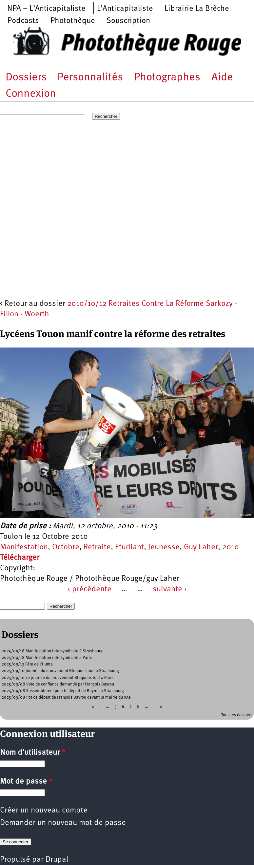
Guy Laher (201, 547)
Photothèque (72, 21)
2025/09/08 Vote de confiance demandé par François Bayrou (58, 684)
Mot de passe (26, 782)
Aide (222, 77)
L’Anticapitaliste (125, 9)
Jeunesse (164, 547)
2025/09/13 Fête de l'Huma (27, 664)
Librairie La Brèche (197, 9)
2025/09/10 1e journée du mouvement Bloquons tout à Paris (57, 678)
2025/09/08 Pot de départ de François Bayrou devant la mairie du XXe (66, 697)
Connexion (31, 94)
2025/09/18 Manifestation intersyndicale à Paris (47, 658)
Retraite (97, 547)
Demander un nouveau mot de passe (63, 823)
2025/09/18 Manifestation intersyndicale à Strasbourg (52, 651)
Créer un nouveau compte (44, 810)
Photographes (167, 77)
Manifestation (24, 547)
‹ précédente (89, 589)
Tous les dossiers (236, 715)
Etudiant (129, 547)
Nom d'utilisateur (32, 753)
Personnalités (90, 77)
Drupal (57, 860)
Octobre (65, 547)
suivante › (170, 589)
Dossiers (26, 77)
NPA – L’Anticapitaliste (46, 9)
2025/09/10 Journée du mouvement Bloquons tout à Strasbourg (60, 671)
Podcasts (23, 21)
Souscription (128, 21)
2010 (230, 547)
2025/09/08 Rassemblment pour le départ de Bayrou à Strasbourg (63, 691)
